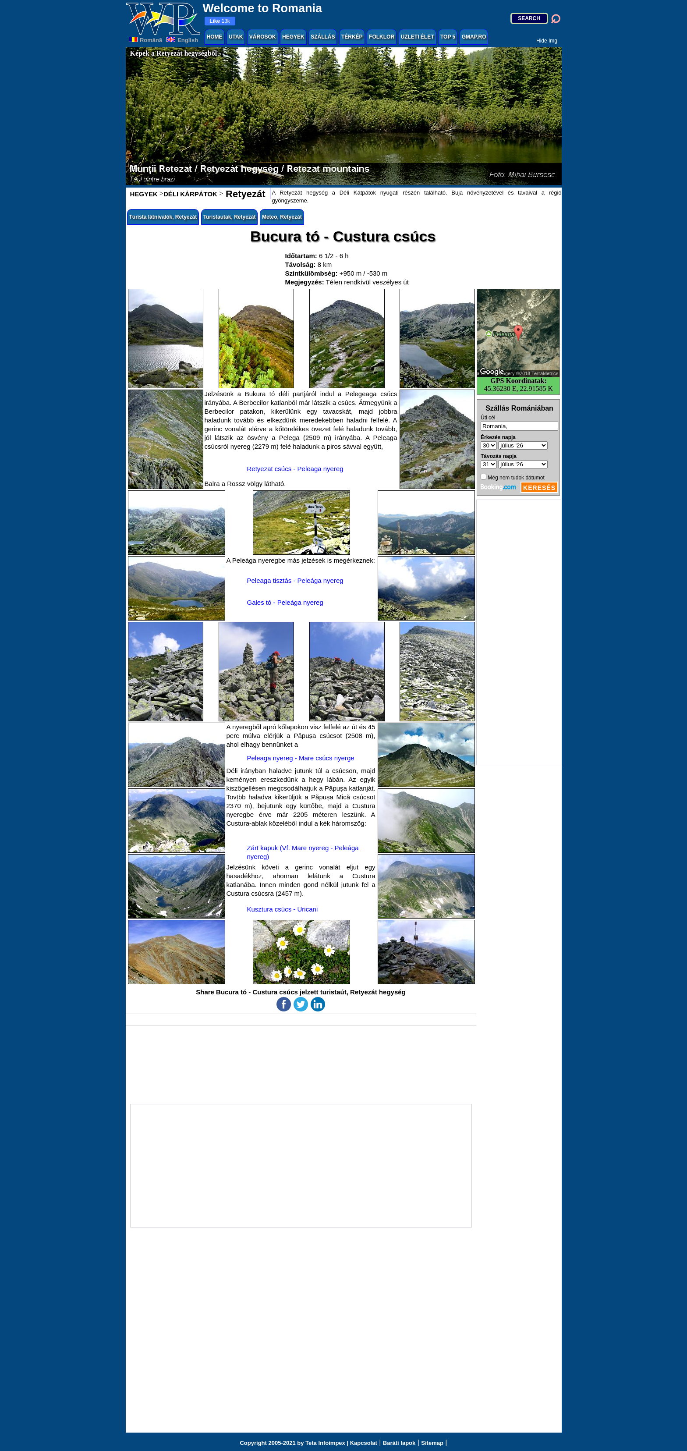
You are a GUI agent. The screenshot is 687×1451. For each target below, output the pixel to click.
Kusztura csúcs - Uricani (282, 909)
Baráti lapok (399, 1443)
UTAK (236, 37)
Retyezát (244, 193)
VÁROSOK (262, 37)
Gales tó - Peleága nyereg (285, 602)
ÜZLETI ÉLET (417, 37)
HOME (215, 37)
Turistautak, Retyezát (229, 217)
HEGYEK (293, 37)
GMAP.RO (474, 37)
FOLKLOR (381, 37)
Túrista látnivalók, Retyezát (163, 217)
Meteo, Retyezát (282, 217)
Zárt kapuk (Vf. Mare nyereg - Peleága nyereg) (303, 852)
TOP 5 (447, 37)
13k (219, 21)
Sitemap (432, 1443)
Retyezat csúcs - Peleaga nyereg (295, 468)
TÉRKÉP (352, 37)
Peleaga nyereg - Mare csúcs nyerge (300, 758)
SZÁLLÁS (323, 37)
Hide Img (546, 41)
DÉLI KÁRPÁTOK (190, 194)
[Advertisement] (519, 632)
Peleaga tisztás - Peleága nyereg (295, 580)
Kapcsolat (363, 1443)
